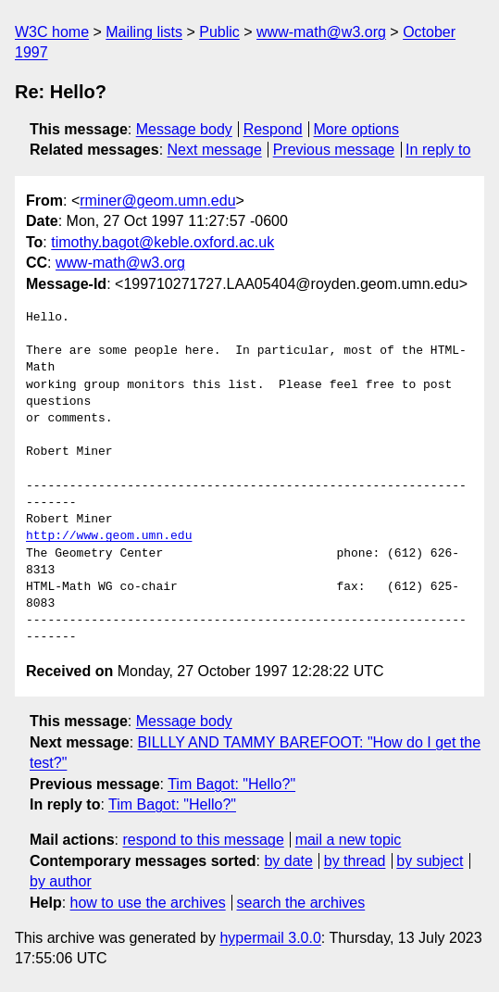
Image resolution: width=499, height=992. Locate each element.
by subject (429, 861)
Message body (184, 129)
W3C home (52, 32)
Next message (215, 149)
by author (61, 881)
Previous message (334, 149)
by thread (355, 861)
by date (288, 861)
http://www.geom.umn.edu (109, 536)
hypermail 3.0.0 (269, 938)
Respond (273, 129)
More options (357, 129)
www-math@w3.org (321, 32)
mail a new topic (348, 840)
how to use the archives (148, 902)
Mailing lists (144, 32)
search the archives (301, 902)
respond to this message (202, 840)
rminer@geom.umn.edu (157, 200)
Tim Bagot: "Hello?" (231, 784)
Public (219, 32)
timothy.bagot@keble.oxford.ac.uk (162, 242)
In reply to (437, 149)
